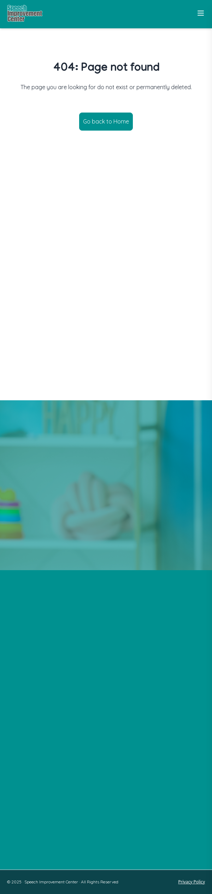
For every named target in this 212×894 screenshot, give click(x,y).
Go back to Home (106, 121)
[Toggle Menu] (200, 13)
